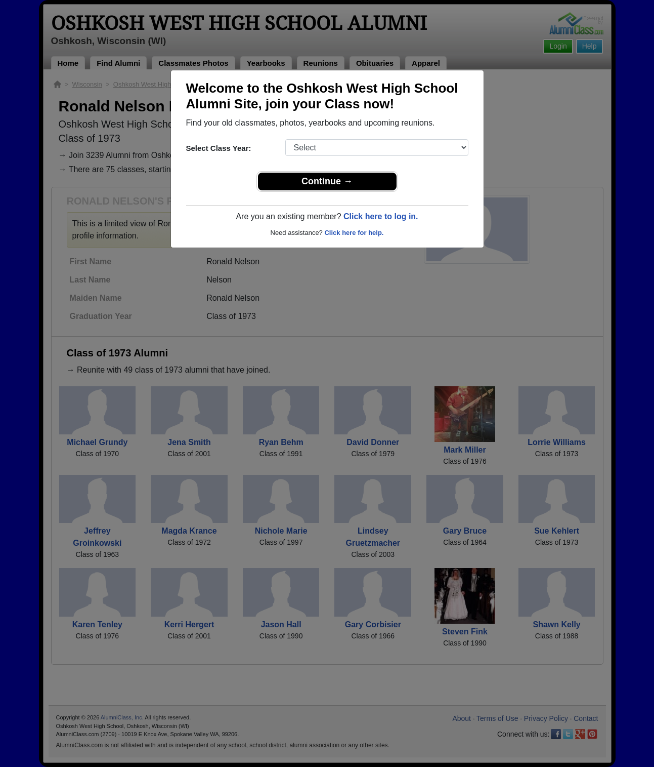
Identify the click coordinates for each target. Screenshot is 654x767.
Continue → (327, 181)
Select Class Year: (218, 148)
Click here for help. (353, 232)
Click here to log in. (380, 216)
